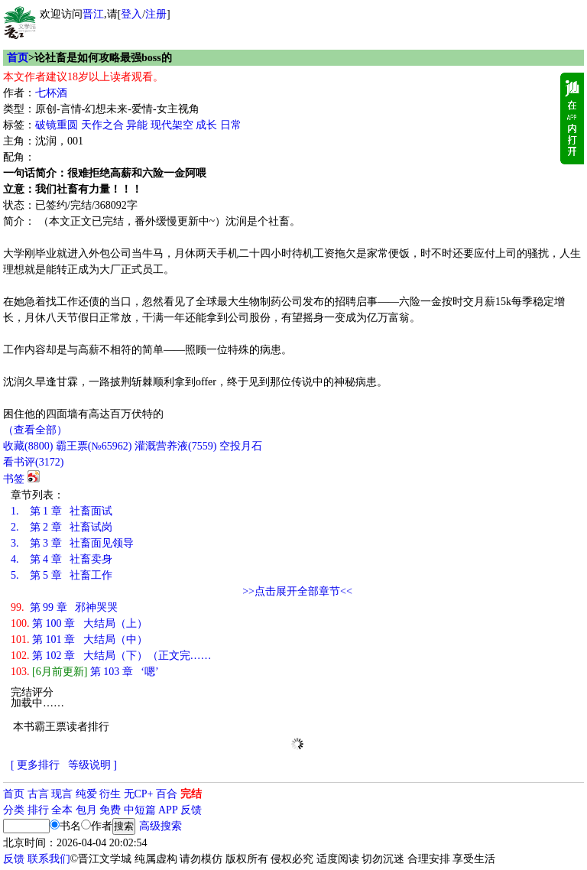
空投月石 (240, 446)
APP (168, 810)
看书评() (33, 462)
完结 (191, 794)
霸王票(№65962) (94, 446)
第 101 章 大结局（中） (79, 639)
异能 (137, 125)
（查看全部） (35, 430)
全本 (62, 810)
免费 (110, 810)
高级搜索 (160, 826)
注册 (156, 14)
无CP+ (139, 794)
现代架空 (172, 125)
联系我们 (49, 859)
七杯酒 (51, 93)
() (28, 446)
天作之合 (102, 125)
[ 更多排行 (35, 765)
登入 (131, 14)
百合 (166, 794)
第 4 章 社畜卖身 (61, 559)
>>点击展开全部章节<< (297, 591)
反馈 (191, 810)
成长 (206, 125)
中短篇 (140, 810)
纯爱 (86, 794)
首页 (17, 57)
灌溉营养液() (175, 446)
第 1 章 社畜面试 (61, 511)
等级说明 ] (92, 765)
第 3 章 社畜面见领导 (72, 543)
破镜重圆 (56, 125)
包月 (86, 810)
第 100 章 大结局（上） (79, 623)
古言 (38, 794)
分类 (13, 810)
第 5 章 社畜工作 (61, 575)
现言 (62, 794)
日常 (231, 125)
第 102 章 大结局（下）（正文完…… (111, 655)
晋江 (93, 14)
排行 (38, 810)
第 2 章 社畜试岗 (61, 527)
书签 (13, 479)
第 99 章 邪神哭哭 (64, 607)
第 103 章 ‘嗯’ (85, 671)
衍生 (110, 794)
